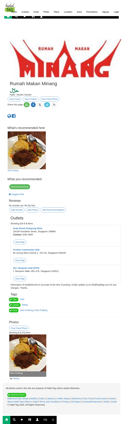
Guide (114, 401)
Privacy (66, 401)
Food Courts (101, 398)
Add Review (17, 210)
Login (116, 12)
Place (56, 12)
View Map (20, 242)
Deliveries (77, 398)
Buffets (34, 398)
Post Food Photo (49, 99)
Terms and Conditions (50, 401)
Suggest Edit (16, 194)
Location (68, 12)
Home (14, 12)
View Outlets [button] (30, 99)
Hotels (112, 398)
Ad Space (76, 401)
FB (45, 419)
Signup (105, 12)
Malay (25, 305)
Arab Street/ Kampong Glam (27, 228)
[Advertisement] (34, 30)
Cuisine (25, 12)
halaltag (16, 378)
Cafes (42, 398)
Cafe (22, 299)
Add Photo (32, 210)
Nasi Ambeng (26, 310)
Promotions (91, 12)
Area (79, 12)
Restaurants (96, 401)
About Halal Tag (15, 401)
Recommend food (19, 187)
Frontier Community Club (26, 249)
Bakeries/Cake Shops (18, 398)
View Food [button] (14, 99)
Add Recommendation (53, 210)
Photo (46, 12)
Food (36, 12)
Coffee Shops (63, 398)
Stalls (107, 401)
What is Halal (31, 401)
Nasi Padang (13, 170)
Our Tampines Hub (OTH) (26, 268)
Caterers (51, 398)
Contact (86, 401)
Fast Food (88, 398)
